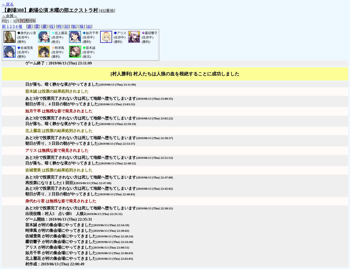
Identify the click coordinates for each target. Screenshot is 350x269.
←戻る (8, 4)
